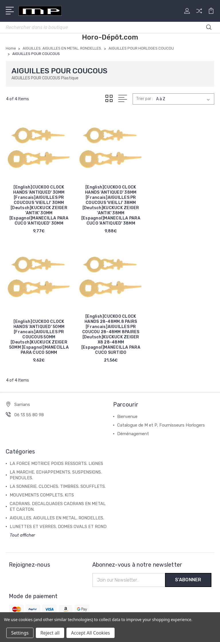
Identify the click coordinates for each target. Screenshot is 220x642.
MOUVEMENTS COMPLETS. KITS (42, 493)
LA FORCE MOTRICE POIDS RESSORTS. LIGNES (56, 462)
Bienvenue (127, 415)
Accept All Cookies (90, 633)
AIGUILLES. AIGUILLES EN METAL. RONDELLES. (57, 516)
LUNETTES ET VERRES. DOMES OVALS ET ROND (58, 525)
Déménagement (133, 432)
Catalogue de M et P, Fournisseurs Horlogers (161, 424)
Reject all (50, 633)
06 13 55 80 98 (29, 413)
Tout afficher (22, 534)
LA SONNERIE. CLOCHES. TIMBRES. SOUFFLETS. (58, 485)
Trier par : (144, 98)
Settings (20, 633)
